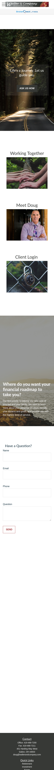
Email (6, 468)
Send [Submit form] (9, 529)
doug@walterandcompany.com (27, 754)
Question (7, 504)
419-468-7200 (30, 742)
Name (6, 450)
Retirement (27, 764)
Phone (6, 486)
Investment (27, 767)
